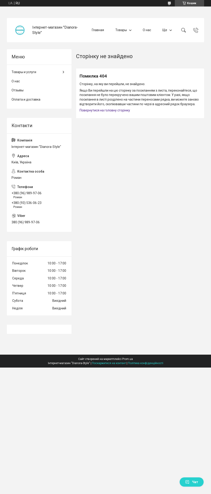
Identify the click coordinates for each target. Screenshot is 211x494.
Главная (98, 30)
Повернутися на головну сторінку (105, 110)
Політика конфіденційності (145, 363)
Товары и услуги (24, 72)
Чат (191, 482)
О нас (147, 30)
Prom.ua (127, 359)
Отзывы (18, 90)
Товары (121, 30)
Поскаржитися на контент (109, 363)
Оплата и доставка (26, 99)
